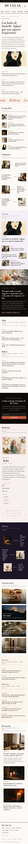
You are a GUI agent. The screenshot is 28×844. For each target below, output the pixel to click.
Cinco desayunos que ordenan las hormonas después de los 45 (11, 671)
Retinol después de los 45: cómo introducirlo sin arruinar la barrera (17, 117)
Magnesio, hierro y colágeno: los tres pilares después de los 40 (17, 263)
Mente (13, 686)
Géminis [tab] (15, 510)
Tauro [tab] (11, 510)
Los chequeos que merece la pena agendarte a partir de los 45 (16, 125)
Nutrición (8, 686)
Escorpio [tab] (19, 513)
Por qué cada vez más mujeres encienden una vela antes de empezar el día (13, 294)
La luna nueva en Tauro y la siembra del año (21, 567)
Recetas (5, 660)
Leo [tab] (8, 513)
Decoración (6, 726)
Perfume (21, 353)
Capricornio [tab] (14, 515)
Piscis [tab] (14, 518)
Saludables (9, 661)
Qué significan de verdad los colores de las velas (16, 133)
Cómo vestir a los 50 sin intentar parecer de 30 (17, 249)
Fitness (18, 686)
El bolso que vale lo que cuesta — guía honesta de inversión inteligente (12, 93)
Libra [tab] (14, 513)
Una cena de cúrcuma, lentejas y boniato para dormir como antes (13, 678)
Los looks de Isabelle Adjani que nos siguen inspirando (11, 27)
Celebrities (22, 322)
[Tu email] (14, 414)
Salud (3, 686)
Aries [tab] (7, 510)
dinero (7, 503)
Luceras (13, 11)
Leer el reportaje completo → (11, 312)
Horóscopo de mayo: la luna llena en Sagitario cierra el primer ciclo (5, 555)
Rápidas (3, 661)
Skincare (4, 353)
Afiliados (20, 839)
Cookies (9, 839)
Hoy (3, 485)
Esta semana (5, 488)
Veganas (21, 661)
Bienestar (20, 11)
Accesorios (15, 322)
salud (6, 500)
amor (6, 496)
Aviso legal (14, 839)
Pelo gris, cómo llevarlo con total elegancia (11, 371)
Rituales (5, 526)
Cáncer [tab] (20, 510)
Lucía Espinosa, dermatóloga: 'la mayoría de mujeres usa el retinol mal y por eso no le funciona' (14, 386)
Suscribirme (14, 417)
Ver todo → (4, 217)
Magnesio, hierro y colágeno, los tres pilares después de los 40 (12, 702)
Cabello (16, 353)
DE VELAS (13, 5)
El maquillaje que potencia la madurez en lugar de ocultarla (14, 378)
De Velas (6, 825)
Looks (10, 322)
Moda (2, 11)
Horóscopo (6, 427)
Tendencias (4, 322)
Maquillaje (10, 353)
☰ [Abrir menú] (25, 6)
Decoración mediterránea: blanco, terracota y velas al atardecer (13, 808)
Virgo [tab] (11, 513)
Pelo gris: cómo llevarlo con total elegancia (15, 140)
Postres (15, 661)
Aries (5, 461)
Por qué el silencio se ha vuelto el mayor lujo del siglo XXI (13, 716)
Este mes (4, 491)
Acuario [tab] (20, 515)
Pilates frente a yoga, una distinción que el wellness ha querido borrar (14, 74)
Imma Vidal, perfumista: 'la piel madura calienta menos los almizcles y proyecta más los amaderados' (13, 83)
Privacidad (4, 839)
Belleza (8, 11)
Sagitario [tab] (8, 515)
